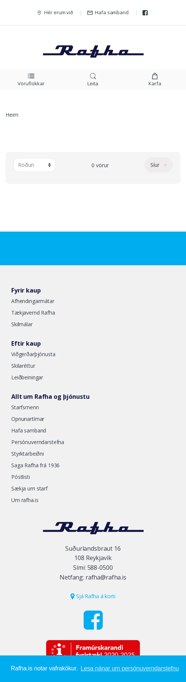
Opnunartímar (27, 418)
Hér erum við (54, 12)
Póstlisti (20, 476)
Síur (155, 164)
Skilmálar (22, 324)
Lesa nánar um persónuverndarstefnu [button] (130, 668)
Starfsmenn (25, 407)
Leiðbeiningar (27, 377)
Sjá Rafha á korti (92, 596)
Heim (12, 114)
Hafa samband (108, 12)
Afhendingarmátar (32, 301)
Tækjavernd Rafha (33, 312)
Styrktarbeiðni (27, 453)
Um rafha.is (24, 500)
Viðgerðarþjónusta (33, 354)
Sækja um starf (29, 488)
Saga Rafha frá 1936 (35, 465)
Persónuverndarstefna (37, 442)
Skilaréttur (23, 365)
